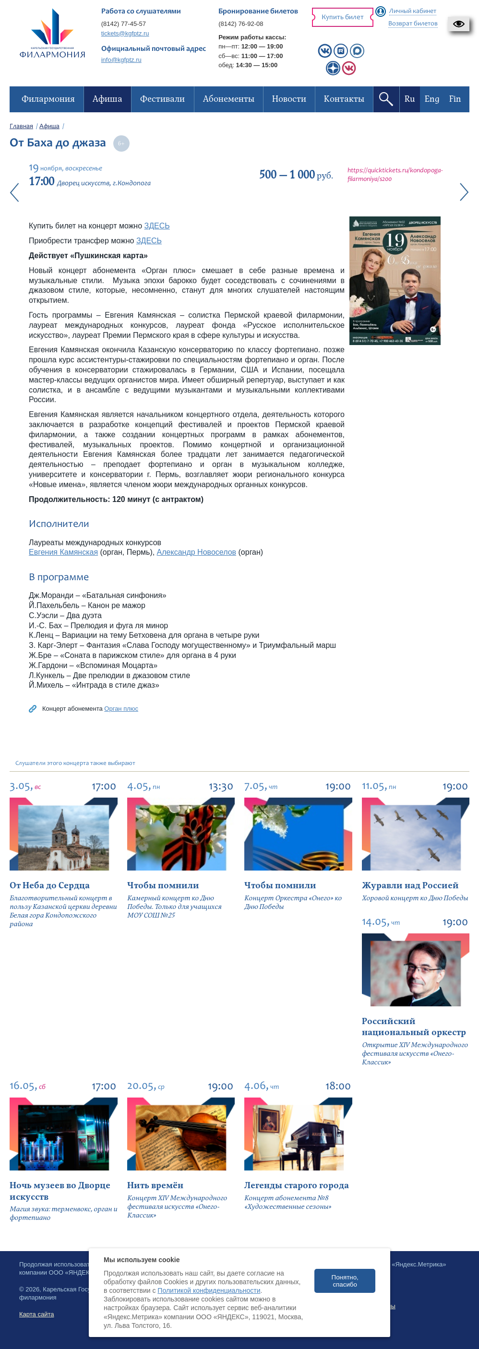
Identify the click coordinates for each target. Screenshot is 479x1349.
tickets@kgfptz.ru (125, 33)
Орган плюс (121, 708)
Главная (21, 126)
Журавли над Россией (410, 885)
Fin (455, 99)
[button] (458, 24)
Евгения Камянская (63, 552)
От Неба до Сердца (50, 885)
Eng (432, 99)
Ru (410, 99)
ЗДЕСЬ (157, 226)
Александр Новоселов (196, 552)
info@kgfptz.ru (121, 59)
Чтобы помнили (163, 885)
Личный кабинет (412, 11)
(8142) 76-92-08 (240, 23)
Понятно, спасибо (345, 1281)
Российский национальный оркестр (414, 1027)
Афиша (49, 126)
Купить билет (343, 17)
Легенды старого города (296, 1185)
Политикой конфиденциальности (208, 1290)
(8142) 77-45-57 (123, 23)
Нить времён (155, 1185)
